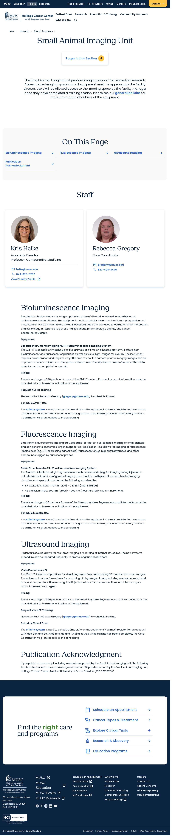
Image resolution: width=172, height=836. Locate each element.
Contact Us (143, 781)
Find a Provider (76, 3)
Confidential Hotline (148, 794)
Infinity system (35, 409)
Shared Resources (43, 31)
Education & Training (103, 14)
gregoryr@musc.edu (76, 396)
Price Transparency (147, 790)
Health (32, 3)
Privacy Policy (101, 831)
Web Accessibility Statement (153, 831)
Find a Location (83, 786)
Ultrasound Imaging (138, 153)
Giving (109, 3)
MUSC (7, 3)
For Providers (95, 3)
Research (44, 3)
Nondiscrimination (119, 831)
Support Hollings (116, 799)
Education (19, 3)
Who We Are (63, 20)
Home (12, 31)
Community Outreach (134, 14)
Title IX (134, 831)
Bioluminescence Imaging (30, 153)
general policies (127, 93)
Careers (121, 3)
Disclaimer (88, 831)
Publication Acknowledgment (30, 163)
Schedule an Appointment (87, 776)
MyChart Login (137, 3)
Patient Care (64, 14)
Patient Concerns (146, 785)
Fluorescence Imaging (84, 153)
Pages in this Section (85, 58)
